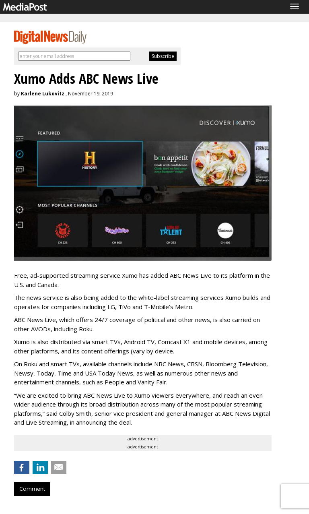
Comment (32, 488)
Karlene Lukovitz (42, 93)
